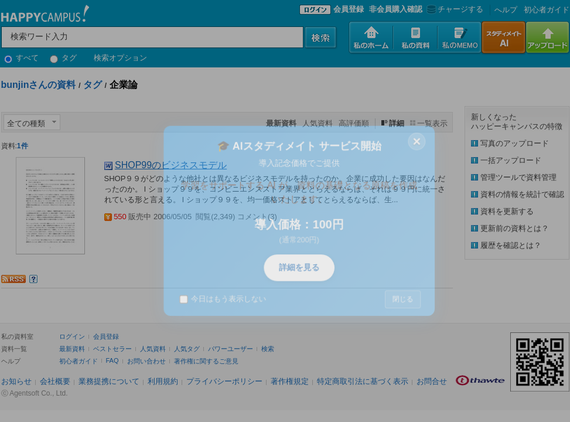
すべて (21, 57)
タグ (63, 57)
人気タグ (187, 348)
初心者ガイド (546, 9)
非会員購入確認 (395, 9)
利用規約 (163, 381)
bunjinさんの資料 (38, 85)
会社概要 (55, 381)
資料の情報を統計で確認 (522, 194)
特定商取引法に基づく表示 (362, 381)
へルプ (505, 9)
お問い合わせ (146, 361)
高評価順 (354, 123)
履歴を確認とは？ (510, 245)
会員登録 (348, 9)
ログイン (72, 336)
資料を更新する (507, 211)
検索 (267, 348)
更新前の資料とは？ (514, 228)
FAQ (112, 360)
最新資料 (72, 348)
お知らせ (16, 381)
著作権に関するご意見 (206, 361)
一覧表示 (432, 123)
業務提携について (108, 381)
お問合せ (432, 381)
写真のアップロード (514, 143)
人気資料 (317, 123)
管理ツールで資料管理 (518, 177)
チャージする (453, 9)
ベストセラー (112, 348)
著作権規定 (290, 381)
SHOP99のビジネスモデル (171, 165)
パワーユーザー (230, 348)
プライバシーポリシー (224, 381)
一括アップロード (510, 160)
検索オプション (120, 57)
